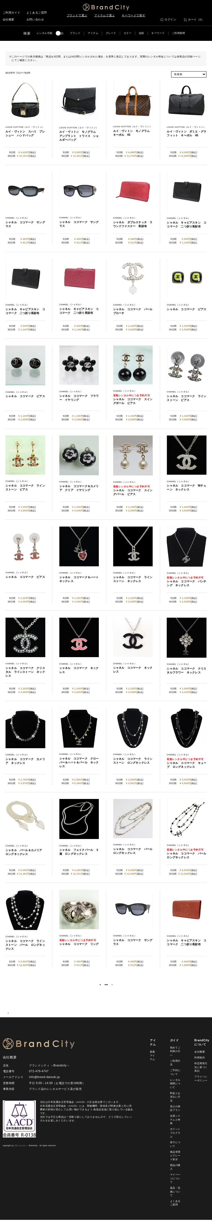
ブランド (75, 33)
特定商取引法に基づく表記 (201, 1079)
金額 (141, 33)
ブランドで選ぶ (77, 15)
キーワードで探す (133, 15)
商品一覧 (22, 1025)
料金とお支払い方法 (175, 1109)
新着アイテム (152, 1068)
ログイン (170, 19)
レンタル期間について (175, 1095)
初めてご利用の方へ (175, 1063)
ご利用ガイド (11, 12)
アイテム (93, 33)
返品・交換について (175, 1203)
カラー (128, 33)
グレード (111, 33)
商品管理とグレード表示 (175, 1167)
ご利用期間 (178, 33)
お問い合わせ (35, 19)
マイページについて (175, 1190)
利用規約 (199, 1069)
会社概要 (8, 19)
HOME (9, 1025)
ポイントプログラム (175, 1145)
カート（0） (196, 19)
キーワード (158, 33)
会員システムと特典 (175, 1132)
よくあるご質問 (36, 12)
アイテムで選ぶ (104, 15)
